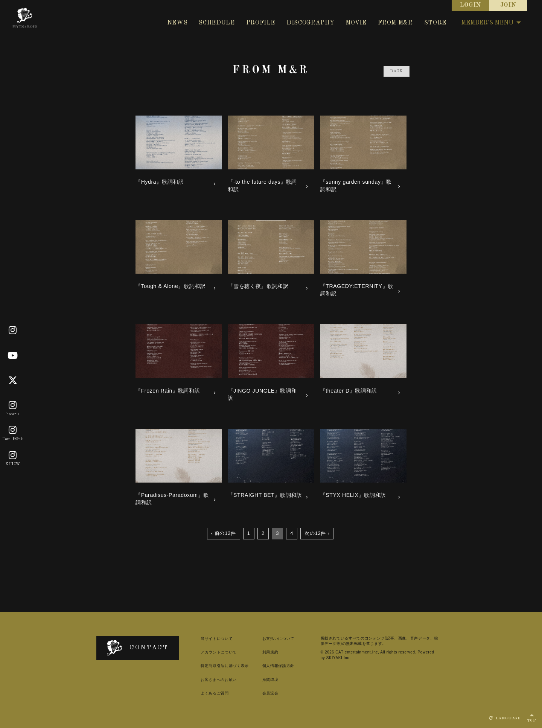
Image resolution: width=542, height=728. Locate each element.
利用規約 (270, 652)
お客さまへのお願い (219, 680)
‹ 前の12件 (223, 533)
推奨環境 (270, 680)
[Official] (13, 330)
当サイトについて (217, 639)
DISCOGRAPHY (310, 23)
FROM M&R (395, 23)
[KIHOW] (13, 455)
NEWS (177, 23)
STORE (435, 23)
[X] (13, 380)
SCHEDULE (216, 23)
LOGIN (470, 5)
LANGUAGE (505, 718)
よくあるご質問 (215, 693)
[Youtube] (13, 355)
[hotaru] (13, 405)
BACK (396, 71)
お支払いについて (278, 639)
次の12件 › (316, 533)
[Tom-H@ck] (13, 430)
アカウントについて (219, 652)
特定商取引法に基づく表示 (225, 666)
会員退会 (270, 693)
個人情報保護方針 (278, 666)
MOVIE (356, 23)
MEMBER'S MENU (491, 23)
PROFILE (261, 23)
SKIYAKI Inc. (338, 658)
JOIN (508, 5)
